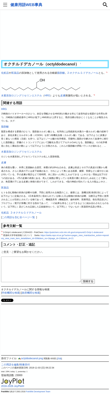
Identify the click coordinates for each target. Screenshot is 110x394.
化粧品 (5, 72)
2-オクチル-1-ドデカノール (82, 72)
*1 (106, 72)
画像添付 (25, 364)
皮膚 (62, 95)
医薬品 (15, 72)
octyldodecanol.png (30, 358)
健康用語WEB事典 (26, 5)
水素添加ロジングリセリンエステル (21, 95)
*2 (94, 95)
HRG (47, 95)
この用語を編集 (10, 364)
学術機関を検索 (11, 292)
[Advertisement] (55, 35)
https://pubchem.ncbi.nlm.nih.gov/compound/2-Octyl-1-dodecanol (73, 232)
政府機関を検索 (31, 292)
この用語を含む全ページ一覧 (18, 217)
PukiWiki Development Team (38, 391)
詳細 (59, 358)
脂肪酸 (61, 72)
